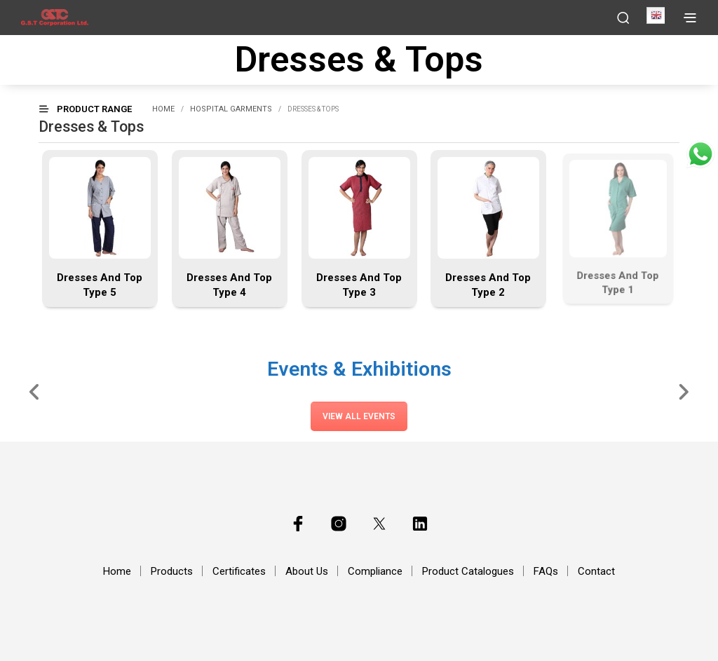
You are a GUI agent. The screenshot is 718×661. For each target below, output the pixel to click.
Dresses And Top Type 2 (488, 283)
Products (172, 571)
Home (163, 109)
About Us (306, 571)
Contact (596, 571)
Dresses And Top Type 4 (229, 285)
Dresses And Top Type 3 (359, 285)
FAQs (546, 571)
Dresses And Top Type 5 (99, 285)
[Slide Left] (34, 391)
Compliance (375, 571)
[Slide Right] (683, 391)
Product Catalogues (468, 571)
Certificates (239, 571)
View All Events (359, 416)
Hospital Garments (231, 109)
